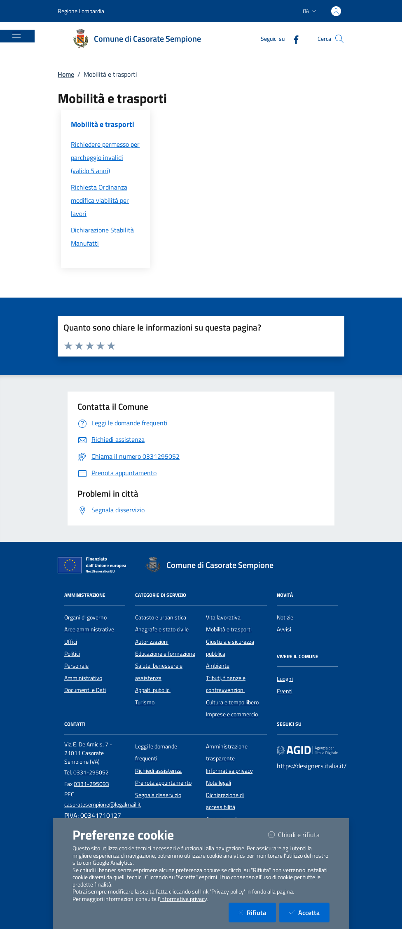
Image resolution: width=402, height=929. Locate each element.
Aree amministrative (89, 629)
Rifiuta (257, 912)
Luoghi (285, 678)
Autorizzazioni (151, 641)
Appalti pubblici (153, 689)
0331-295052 (91, 772)
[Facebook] (293, 38)
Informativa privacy (229, 770)
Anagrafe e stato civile (162, 629)
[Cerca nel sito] (339, 39)
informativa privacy (183, 898)
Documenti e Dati (85, 689)
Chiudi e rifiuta (299, 834)
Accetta (309, 912)
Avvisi (284, 629)
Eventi (284, 691)
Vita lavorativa (223, 617)
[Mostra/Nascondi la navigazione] (16, 35)
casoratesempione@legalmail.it (102, 804)
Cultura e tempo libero (232, 702)
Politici (72, 653)
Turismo (144, 702)
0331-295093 (91, 783)
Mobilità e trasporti (229, 629)
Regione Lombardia (81, 11)
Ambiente (217, 665)
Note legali (218, 782)
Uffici (70, 641)
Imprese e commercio (232, 714)
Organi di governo (85, 617)
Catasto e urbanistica (160, 617)
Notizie (285, 617)
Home (66, 74)
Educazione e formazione (165, 653)
